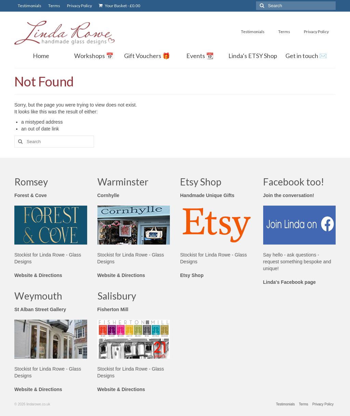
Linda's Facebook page (289, 282)
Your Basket (119, 5)
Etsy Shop (191, 275)
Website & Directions (38, 275)
